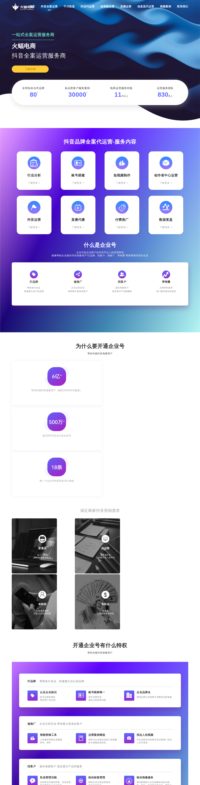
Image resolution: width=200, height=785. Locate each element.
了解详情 (30, 69)
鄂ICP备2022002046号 (130, 779)
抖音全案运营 (49, 6)
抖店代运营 (88, 6)
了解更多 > (34, 183)
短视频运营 (107, 6)
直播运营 (125, 6)
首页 (32, 6)
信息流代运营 (145, 6)
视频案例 (165, 6)
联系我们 (182, 6)
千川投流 (69, 6)
